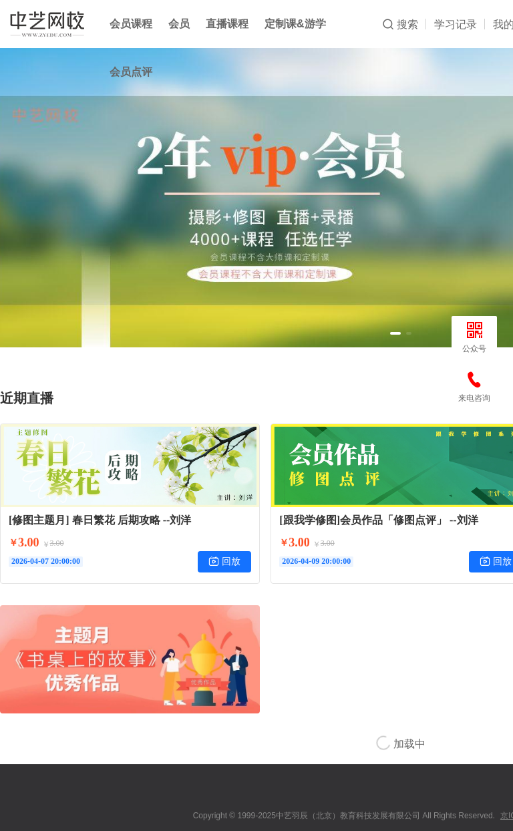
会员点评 (131, 71)
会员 (179, 23)
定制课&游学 (295, 23)
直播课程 (227, 23)
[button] (395, 333)
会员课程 (131, 23)
